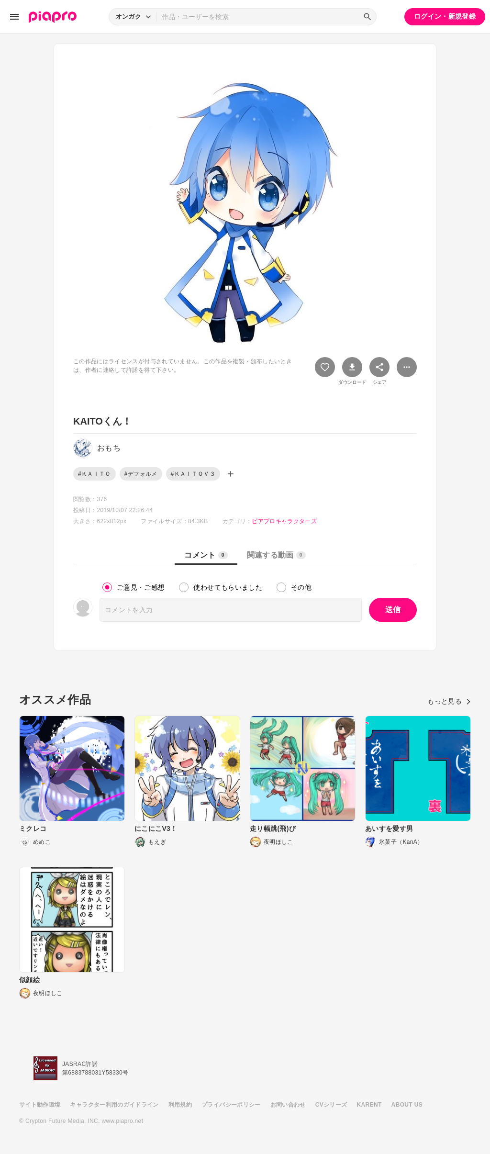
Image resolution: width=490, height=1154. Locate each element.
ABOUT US (407, 1104)
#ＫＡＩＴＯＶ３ (193, 474)
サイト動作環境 (39, 1104)
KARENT (369, 1104)
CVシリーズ (331, 1104)
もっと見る (449, 701)
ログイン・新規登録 (445, 16)
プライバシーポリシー (231, 1104)
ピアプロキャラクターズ (284, 521)
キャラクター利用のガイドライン (114, 1104)
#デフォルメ (140, 474)
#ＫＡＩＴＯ (94, 474)
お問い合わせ (288, 1104)
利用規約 (180, 1104)
